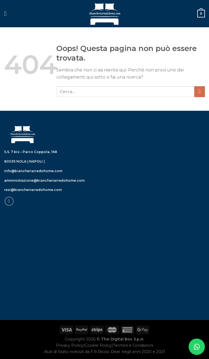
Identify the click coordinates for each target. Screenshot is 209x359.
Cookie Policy (98, 345)
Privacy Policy (69, 345)
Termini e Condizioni (133, 345)
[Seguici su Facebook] (9, 201)
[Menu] (7, 13)
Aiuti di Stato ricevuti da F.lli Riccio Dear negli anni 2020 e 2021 (104, 351)
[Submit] (199, 91)
